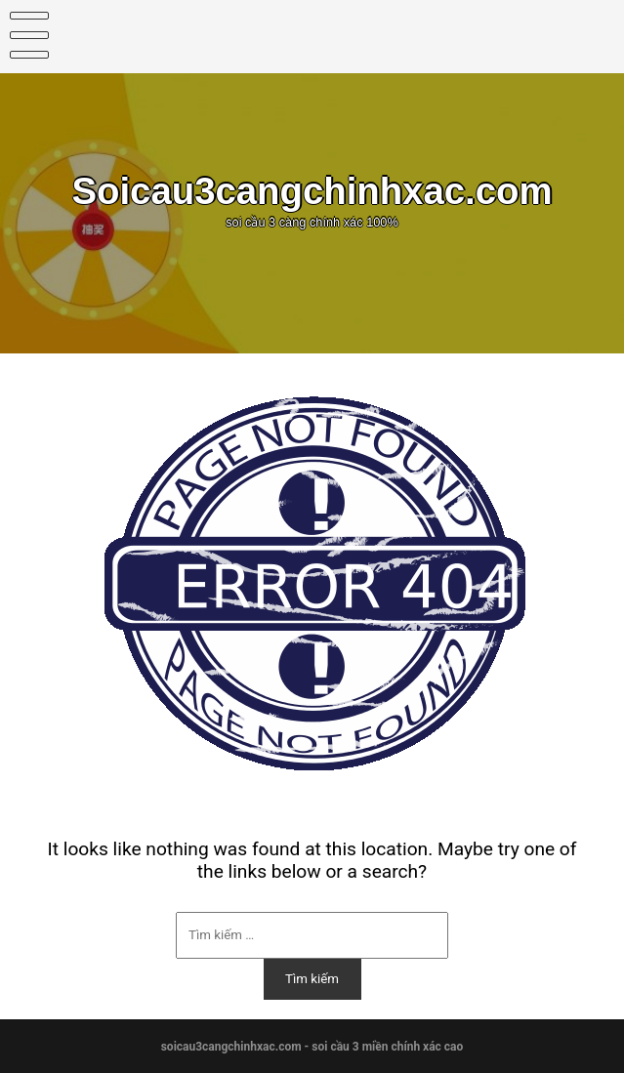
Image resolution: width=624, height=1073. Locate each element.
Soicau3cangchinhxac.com (311, 191)
